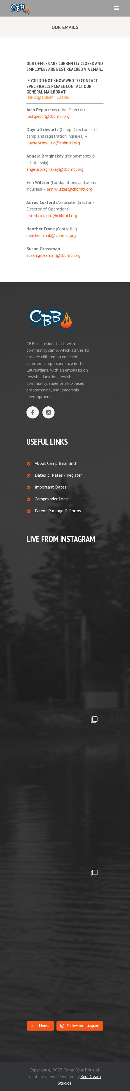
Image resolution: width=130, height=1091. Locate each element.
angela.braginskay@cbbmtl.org (54, 169)
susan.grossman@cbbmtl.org (53, 255)
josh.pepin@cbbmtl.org (47, 116)
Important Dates (50, 487)
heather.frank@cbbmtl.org (51, 235)
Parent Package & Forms (58, 510)
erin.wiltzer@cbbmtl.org (69, 189)
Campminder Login (52, 499)
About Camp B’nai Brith (56, 463)
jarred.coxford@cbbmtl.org (51, 215)
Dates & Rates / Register (58, 475)
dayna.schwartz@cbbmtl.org (53, 142)
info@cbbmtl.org (47, 97)
